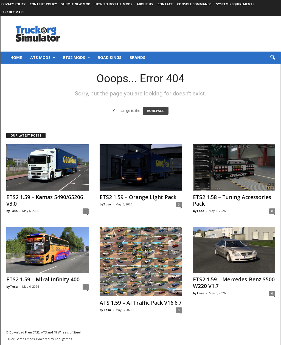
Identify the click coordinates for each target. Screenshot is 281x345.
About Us (145, 4)
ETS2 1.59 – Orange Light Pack (138, 197)
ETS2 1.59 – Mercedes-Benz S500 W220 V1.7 (234, 283)
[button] (272, 58)
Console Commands (194, 4)
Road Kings (109, 57)
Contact (165, 4)
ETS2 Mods (76, 58)
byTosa (12, 211)
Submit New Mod (75, 4)
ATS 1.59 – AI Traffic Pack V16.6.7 (141, 302)
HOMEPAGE (155, 110)
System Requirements (235, 4)
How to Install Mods (113, 4)
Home (16, 57)
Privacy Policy (13, 4)
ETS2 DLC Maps (12, 12)
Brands (137, 57)
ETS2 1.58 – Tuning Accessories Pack (232, 200)
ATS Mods (42, 58)
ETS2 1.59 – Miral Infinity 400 (43, 279)
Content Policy (43, 4)
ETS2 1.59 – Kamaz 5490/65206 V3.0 (44, 200)
